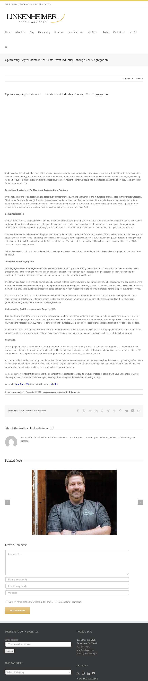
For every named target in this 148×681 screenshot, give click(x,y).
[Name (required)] (67, 579)
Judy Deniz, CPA (22, 384)
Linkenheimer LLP (16, 392)
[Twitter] (78, 673)
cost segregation (50, 392)
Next (138, 78)
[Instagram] (83, 673)
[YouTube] (93, 673)
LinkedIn (53, 384)
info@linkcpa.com (43, 4)
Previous (129, 78)
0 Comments (74, 392)
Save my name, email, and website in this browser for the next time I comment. (45, 601)
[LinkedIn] (88, 673)
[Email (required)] (67, 586)
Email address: (11, 639)
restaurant (62, 392)
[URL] (67, 592)
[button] (6, 46)
